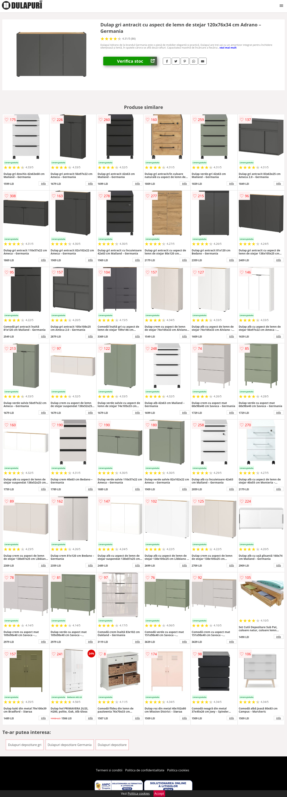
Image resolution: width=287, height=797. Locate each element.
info (43, 183)
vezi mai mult (228, 47)
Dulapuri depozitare (112, 745)
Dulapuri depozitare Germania (70, 745)
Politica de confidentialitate (144, 770)
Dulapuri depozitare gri (24, 745)
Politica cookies (178, 770)
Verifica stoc (137, 61)
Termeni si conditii (109, 770)
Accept (159, 793)
